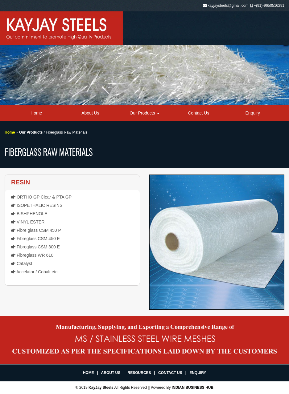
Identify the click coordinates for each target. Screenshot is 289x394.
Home (36, 113)
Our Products (144, 113)
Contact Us (198, 113)
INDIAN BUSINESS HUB (192, 387)
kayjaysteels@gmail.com (228, 5)
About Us (90, 113)
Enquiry (253, 113)
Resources (139, 373)
